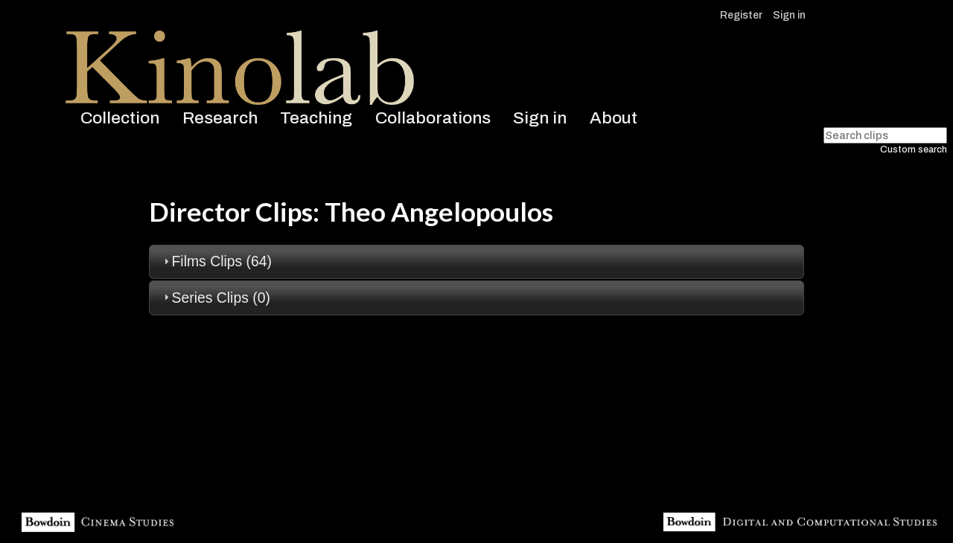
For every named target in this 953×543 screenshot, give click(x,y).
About (613, 118)
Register (741, 15)
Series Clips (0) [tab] (215, 297)
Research (220, 118)
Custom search (913, 149)
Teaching (316, 118)
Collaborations (433, 118)
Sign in (789, 15)
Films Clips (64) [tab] (216, 261)
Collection (119, 118)
